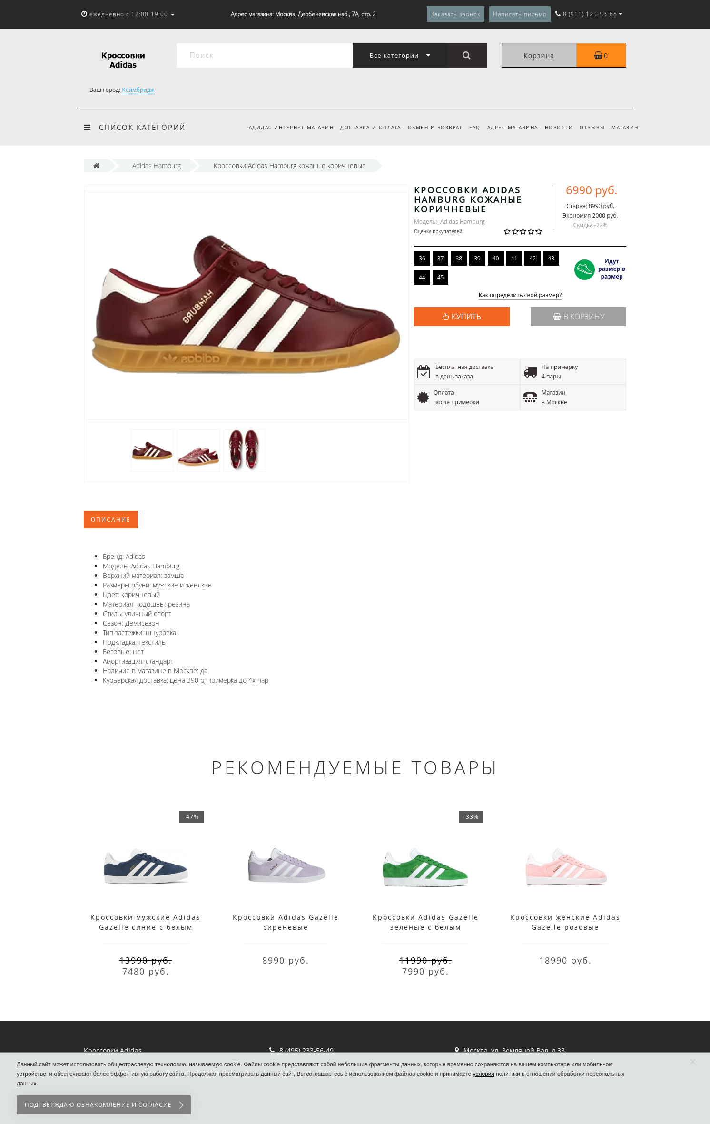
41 (514, 258)
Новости (556, 127)
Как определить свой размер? (520, 295)
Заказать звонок (456, 14)
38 (458, 258)
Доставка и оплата (361, 127)
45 (440, 277)
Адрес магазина (508, 127)
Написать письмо (520, 14)
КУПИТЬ (466, 316)
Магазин (625, 127)
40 (496, 258)
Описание (111, 520)
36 (422, 258)
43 (551, 258)
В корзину (578, 316)
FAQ (469, 127)
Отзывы (590, 127)
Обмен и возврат (427, 127)
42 (532, 258)
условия (483, 1074)
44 (422, 277)
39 (477, 258)
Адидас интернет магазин (281, 127)
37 (440, 258)
